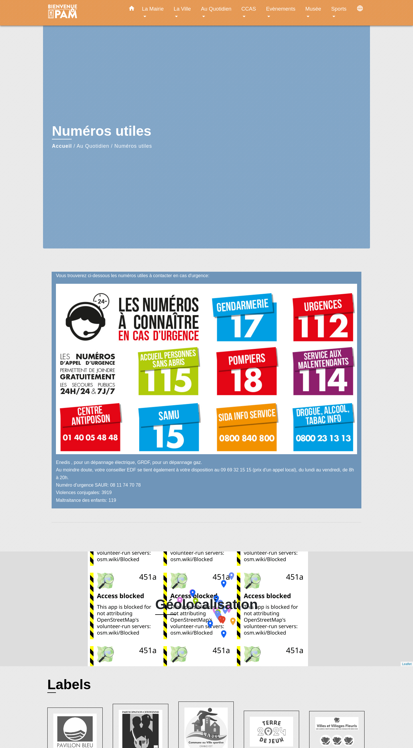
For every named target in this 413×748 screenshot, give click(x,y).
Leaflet (407, 664)
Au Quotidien (93, 146)
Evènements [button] (280, 9)
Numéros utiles (133, 146)
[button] (132, 9)
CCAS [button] (248, 9)
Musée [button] (313, 9)
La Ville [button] (182, 9)
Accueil (62, 146)
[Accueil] (83, 13)
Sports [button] (338, 9)
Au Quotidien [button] (216, 9)
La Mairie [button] (153, 9)
